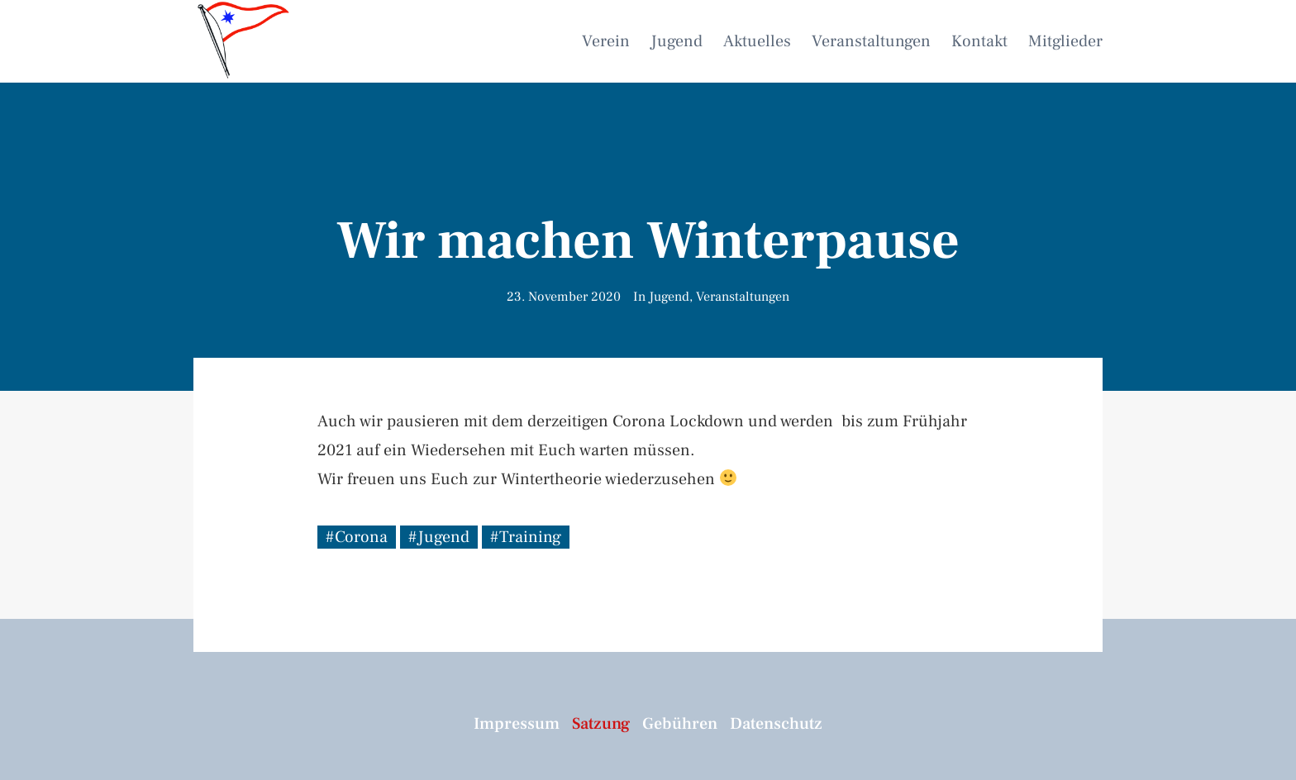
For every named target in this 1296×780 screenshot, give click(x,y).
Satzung (601, 724)
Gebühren (679, 724)
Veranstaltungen (871, 41)
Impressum (517, 724)
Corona (361, 537)
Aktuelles (757, 41)
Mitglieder (1065, 41)
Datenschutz (776, 724)
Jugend (676, 41)
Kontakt (979, 41)
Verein (606, 41)
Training (530, 537)
